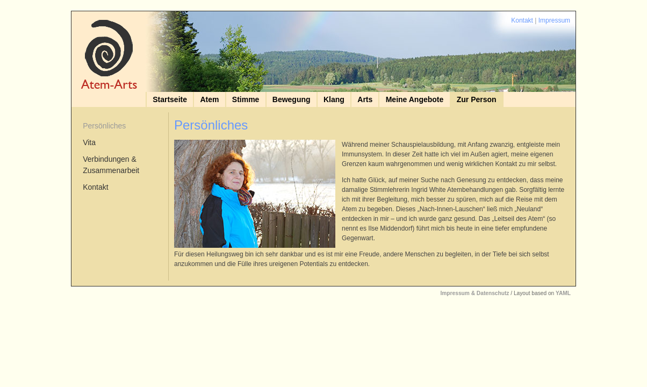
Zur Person (477, 99)
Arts (364, 99)
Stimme (246, 99)
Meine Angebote (415, 99)
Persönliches (104, 125)
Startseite (170, 99)
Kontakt (522, 20)
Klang (334, 99)
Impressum (554, 20)
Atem (209, 99)
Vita (89, 142)
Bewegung (291, 99)
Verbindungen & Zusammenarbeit (111, 165)
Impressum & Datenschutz (474, 293)
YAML (563, 293)
